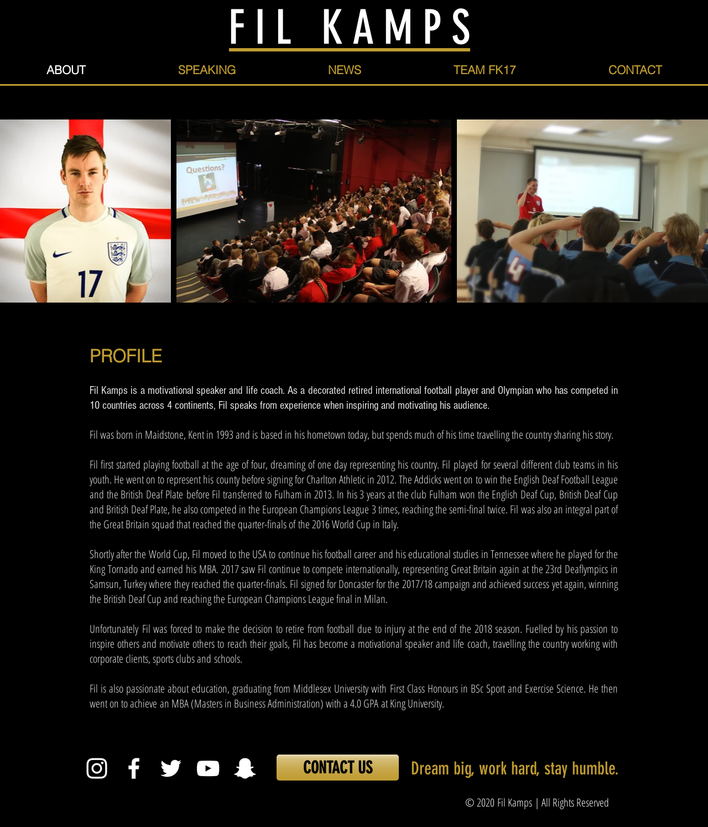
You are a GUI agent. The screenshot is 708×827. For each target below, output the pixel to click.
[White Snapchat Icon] (245, 768)
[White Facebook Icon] (134, 768)
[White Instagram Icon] (97, 768)
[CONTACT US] (338, 768)
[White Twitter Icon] (171, 768)
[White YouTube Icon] (208, 768)
